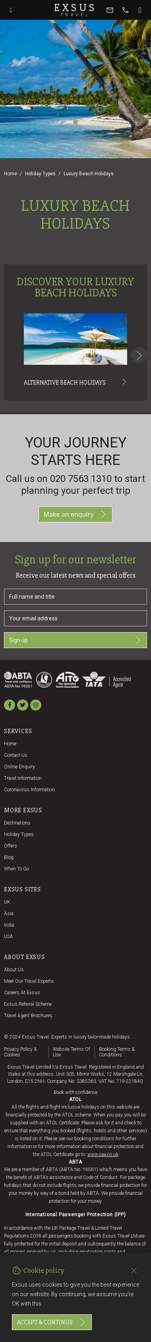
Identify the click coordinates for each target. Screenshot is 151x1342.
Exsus (75, 10)
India (9, 925)
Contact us (15, 755)
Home (10, 173)
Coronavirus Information (29, 789)
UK (7, 902)
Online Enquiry (19, 767)
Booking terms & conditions (116, 1052)
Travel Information (23, 778)
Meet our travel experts (29, 981)
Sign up (75, 640)
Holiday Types (40, 173)
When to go (16, 869)
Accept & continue (52, 1322)
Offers (10, 846)
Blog (9, 857)
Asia (9, 913)
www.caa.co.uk (102, 1154)
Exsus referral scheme (28, 1004)
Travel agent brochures (28, 1015)
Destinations (17, 823)
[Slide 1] (75, 121)
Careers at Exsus (22, 992)
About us (14, 969)
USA (8, 936)
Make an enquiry (76, 514)
